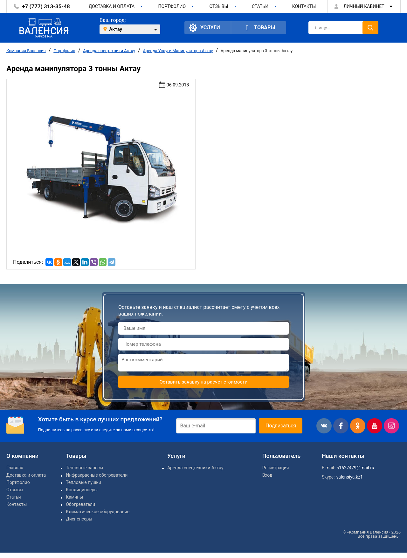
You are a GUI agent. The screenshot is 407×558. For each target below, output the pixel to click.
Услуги (204, 28)
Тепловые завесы (84, 467)
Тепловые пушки (83, 482)
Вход (267, 475)
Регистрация (275, 467)
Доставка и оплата (112, 6)
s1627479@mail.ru (355, 467)
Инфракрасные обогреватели (97, 475)
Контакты (304, 6)
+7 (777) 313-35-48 (46, 6)
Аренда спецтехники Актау (109, 50)
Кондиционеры (82, 489)
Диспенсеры (79, 518)
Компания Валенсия (26, 50)
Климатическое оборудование (97, 511)
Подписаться (281, 425)
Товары (258, 27)
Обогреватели (80, 504)
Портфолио (172, 6)
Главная (14, 467)
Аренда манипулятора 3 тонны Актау (257, 50)
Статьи (260, 6)
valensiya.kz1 (349, 477)
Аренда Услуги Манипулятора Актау (178, 50)
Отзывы (219, 6)
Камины (74, 497)
